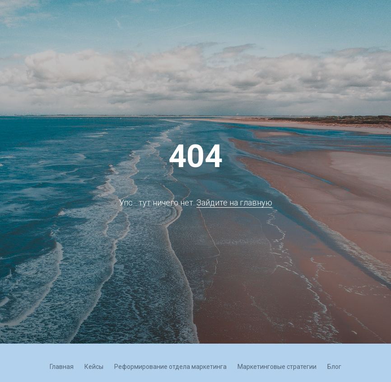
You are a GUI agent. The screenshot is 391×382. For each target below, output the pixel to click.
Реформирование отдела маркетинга (170, 366)
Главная (62, 366)
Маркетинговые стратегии (277, 366)
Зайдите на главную (234, 202)
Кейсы (93, 366)
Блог (334, 366)
